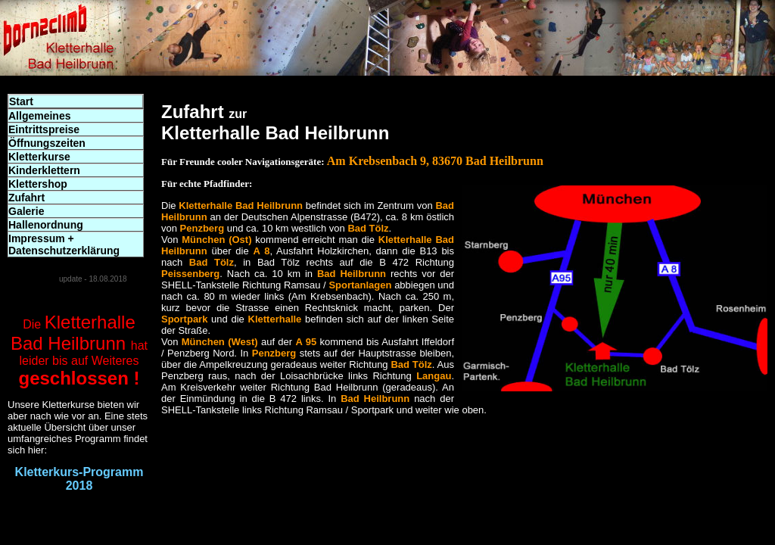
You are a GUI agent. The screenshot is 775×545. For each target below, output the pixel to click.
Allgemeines (39, 116)
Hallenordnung (45, 225)
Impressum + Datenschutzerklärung (64, 244)
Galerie (26, 211)
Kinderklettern (44, 170)
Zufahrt (26, 198)
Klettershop (37, 184)
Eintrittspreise (43, 129)
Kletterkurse (39, 157)
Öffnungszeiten (47, 143)
